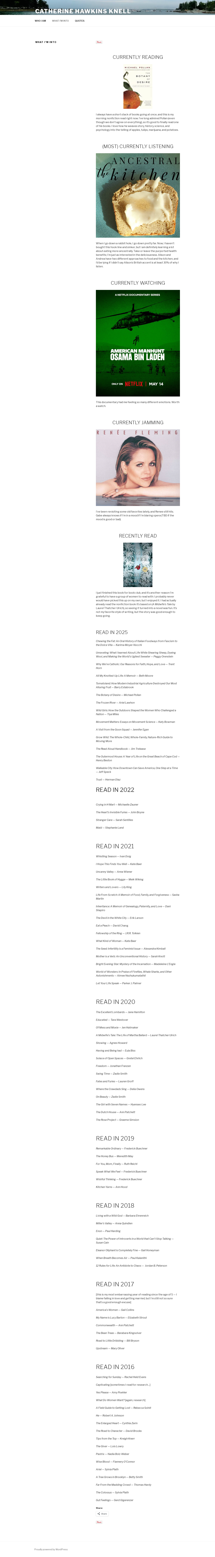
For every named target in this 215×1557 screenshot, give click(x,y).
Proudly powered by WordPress (51, 1549)
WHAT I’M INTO (60, 20)
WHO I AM (40, 20)
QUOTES (79, 20)
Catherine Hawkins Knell (83, 11)
